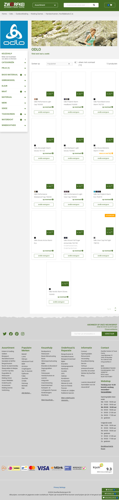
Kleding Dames (7, 388)
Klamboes (45, 395)
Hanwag (25, 383)
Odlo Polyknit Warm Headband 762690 (71, 103)
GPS (62, 373)
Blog (82, 376)
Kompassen (65, 381)
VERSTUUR (109, 334)
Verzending (85, 359)
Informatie (86, 347)
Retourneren (85, 356)
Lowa (24, 356)
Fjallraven (25, 373)
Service (83, 363)
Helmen (64, 376)
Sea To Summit (27, 371)
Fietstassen (45, 373)
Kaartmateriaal (46, 385)
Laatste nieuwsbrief (88, 382)
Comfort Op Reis (8, 371)
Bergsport (5, 356)
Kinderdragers (46, 393)
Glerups (24, 359)
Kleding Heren (7, 378)
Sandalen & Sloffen (8, 361)
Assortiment (45, 5)
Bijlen (43, 363)
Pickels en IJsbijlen (68, 390)
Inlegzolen (45, 380)
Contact (84, 351)
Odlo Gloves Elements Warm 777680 (101, 149)
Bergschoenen (7, 363)
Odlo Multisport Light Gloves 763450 (71, 149)
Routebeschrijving (87, 361)
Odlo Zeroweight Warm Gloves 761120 (42, 149)
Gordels (64, 371)
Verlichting (5, 390)
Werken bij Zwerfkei (88, 373)
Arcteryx (25, 366)
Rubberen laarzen (67, 393)
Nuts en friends (66, 386)
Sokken (4, 354)
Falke (23, 376)
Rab (23, 388)
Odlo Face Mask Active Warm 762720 (102, 103)
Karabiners (65, 378)
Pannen (64, 388)
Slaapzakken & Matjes (10, 368)
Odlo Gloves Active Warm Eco (43, 241)
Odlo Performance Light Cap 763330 (42, 103)
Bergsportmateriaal (68, 359)
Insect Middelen (7, 380)
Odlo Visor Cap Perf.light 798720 (102, 241)
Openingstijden (86, 354)
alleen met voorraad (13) (87, 63)
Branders (64, 364)
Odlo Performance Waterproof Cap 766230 (43, 195)
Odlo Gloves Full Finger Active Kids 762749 (73, 244)
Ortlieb (24, 381)
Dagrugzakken (46, 368)
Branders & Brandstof (49, 366)
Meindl (24, 354)
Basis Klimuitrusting (48, 356)
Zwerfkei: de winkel (88, 371)
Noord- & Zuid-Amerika (10, 366)
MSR (23, 364)
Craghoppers (26, 369)
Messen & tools (66, 383)
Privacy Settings (59, 487)
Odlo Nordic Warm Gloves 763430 (58, 293)
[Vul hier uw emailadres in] (86, 334)
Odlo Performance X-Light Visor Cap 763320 (73, 195)
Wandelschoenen (8, 359)
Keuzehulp (46, 347)
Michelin (25, 386)
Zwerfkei (25, 378)
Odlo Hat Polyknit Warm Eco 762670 (102, 195)
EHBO (43, 371)
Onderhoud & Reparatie (68, 349)
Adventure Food (27, 361)
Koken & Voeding (8, 351)
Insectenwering (46, 383)
